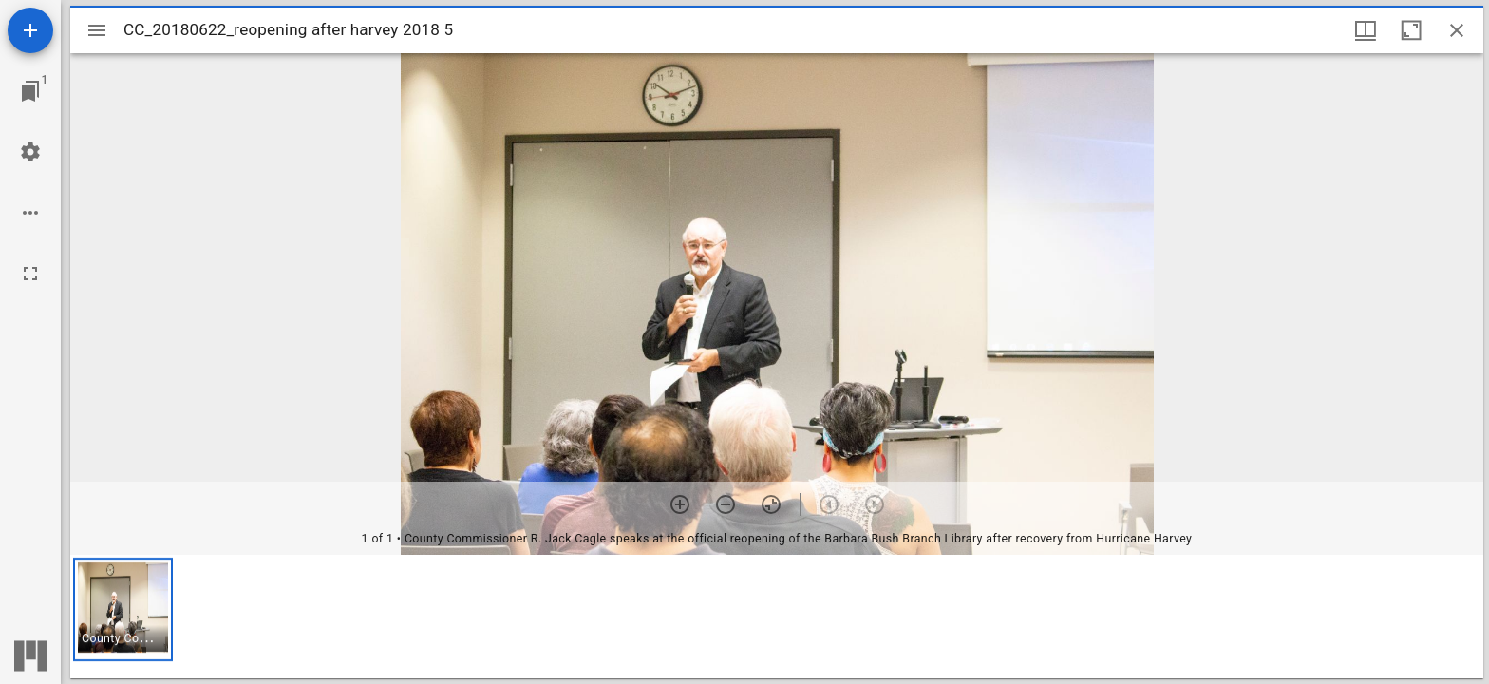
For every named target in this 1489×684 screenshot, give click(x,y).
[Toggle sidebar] (97, 30)
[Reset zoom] (771, 504)
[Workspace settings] (30, 152)
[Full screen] (30, 273)
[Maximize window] (1411, 30)
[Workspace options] (30, 213)
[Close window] (1457, 30)
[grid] (776, 616)
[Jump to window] (30, 91)
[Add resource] (30, 30)
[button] (123, 609)
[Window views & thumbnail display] (1365, 30)
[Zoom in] (680, 504)
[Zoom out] (725, 504)
